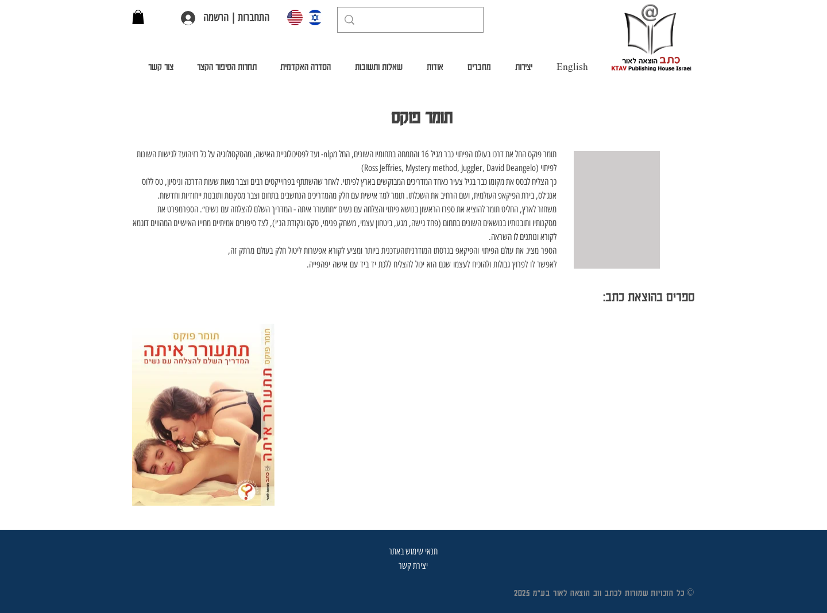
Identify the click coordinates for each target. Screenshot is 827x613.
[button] (138, 17)
